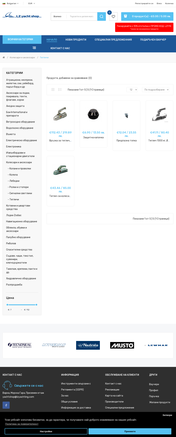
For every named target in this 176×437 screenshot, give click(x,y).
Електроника (13, 146)
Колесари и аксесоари (22, 57)
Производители (114, 401)
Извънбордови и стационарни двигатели (20, 154)
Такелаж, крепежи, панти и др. (21, 270)
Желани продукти (159, 402)
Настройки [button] (46, 431)
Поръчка (154, 396)
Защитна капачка (93, 137)
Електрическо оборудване (21, 140)
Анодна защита (15, 106)
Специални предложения (119, 407)
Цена (10, 298)
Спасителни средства (19, 249)
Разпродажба (14, 284)
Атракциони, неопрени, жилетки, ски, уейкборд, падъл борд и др (20, 83)
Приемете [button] (130, 431)
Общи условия (69, 401)
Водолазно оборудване (19, 128)
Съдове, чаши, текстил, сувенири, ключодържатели (19, 259)
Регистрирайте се (144, 3)
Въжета (10, 134)
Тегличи (44, 57)
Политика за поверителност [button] (21, 423)
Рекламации (112, 389)
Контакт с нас (113, 383)
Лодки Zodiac (13, 215)
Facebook (6, 405)
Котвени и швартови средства (18, 207)
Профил (153, 390)
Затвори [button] (167, 415)
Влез (159, 3)
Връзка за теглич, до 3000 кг (66, 140)
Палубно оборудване (18, 237)
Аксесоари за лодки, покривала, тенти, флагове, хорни (18, 96)
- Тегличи (12, 199)
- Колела (12, 174)
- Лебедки (12, 181)
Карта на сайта (114, 395)
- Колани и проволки (18, 168)
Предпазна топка (127, 140)
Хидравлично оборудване (21, 278)
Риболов (11, 243)
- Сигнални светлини (19, 193)
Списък (60, 89)
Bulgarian (11, 3)
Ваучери (154, 384)
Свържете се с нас (28, 385)
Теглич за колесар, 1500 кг (64, 196)
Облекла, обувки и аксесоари (16, 229)
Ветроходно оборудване (20, 121)
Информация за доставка (76, 407)
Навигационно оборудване (21, 221)
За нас (65, 395)
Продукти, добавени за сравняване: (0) (69, 78)
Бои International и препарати (16, 114)
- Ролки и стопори (17, 187)
